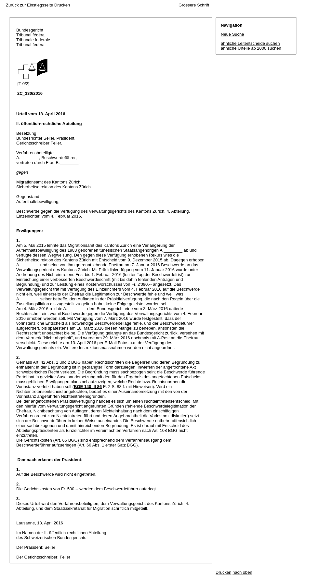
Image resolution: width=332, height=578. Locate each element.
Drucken (62, 5)
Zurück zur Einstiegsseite (29, 5)
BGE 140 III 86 (88, 386)
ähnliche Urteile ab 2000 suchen (251, 48)
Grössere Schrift (194, 5)
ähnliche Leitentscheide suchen (250, 43)
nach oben (242, 572)
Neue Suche (232, 34)
